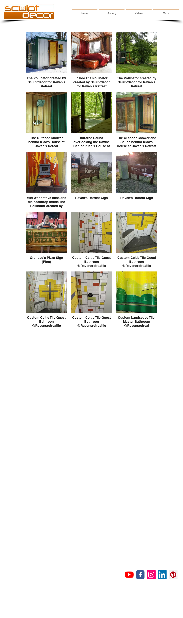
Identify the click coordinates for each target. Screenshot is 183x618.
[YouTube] (129, 574)
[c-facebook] (140, 574)
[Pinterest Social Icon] (173, 574)
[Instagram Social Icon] (151, 574)
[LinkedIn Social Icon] (162, 574)
